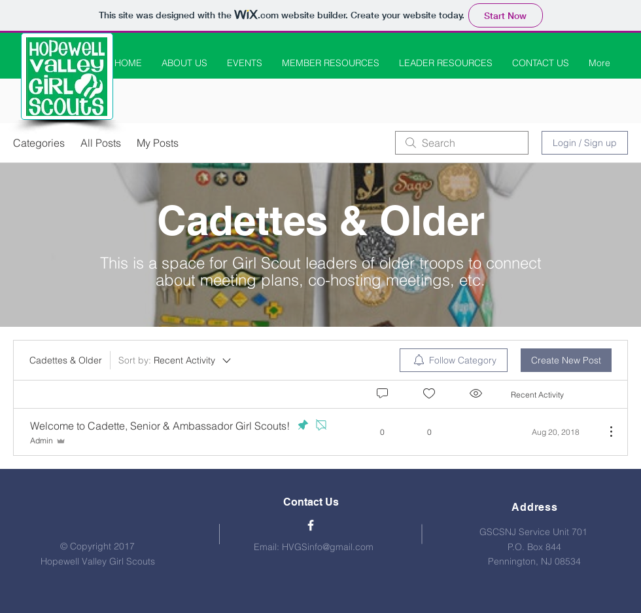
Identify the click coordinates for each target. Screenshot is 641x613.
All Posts (100, 142)
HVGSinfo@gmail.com (327, 547)
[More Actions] (604, 431)
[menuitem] (454, 360)
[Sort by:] (175, 360)
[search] (461, 143)
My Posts (158, 142)
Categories (39, 142)
